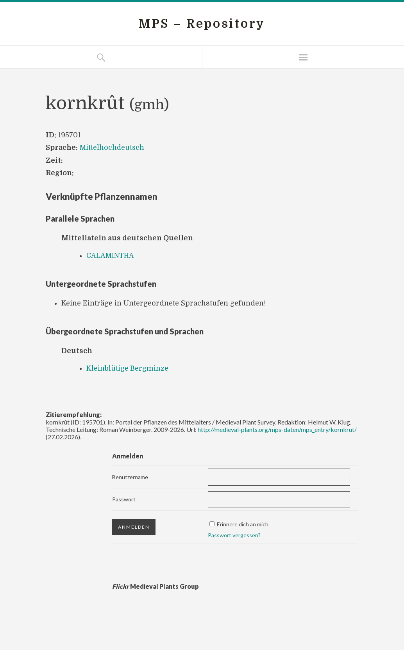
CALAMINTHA (111, 255)
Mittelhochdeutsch (112, 147)
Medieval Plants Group (155, 586)
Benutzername (130, 477)
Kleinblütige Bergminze (127, 368)
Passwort (124, 499)
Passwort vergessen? (234, 535)
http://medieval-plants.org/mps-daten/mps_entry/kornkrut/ (277, 429)
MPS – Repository (202, 23)
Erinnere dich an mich (242, 524)
